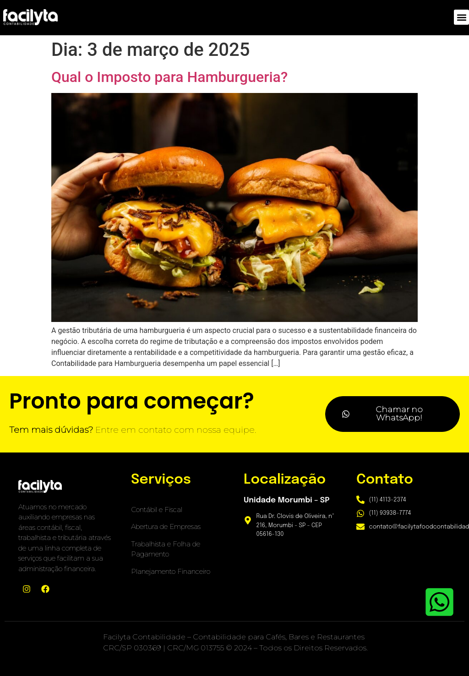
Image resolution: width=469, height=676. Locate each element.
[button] (461, 17)
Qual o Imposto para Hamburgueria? (169, 77)
